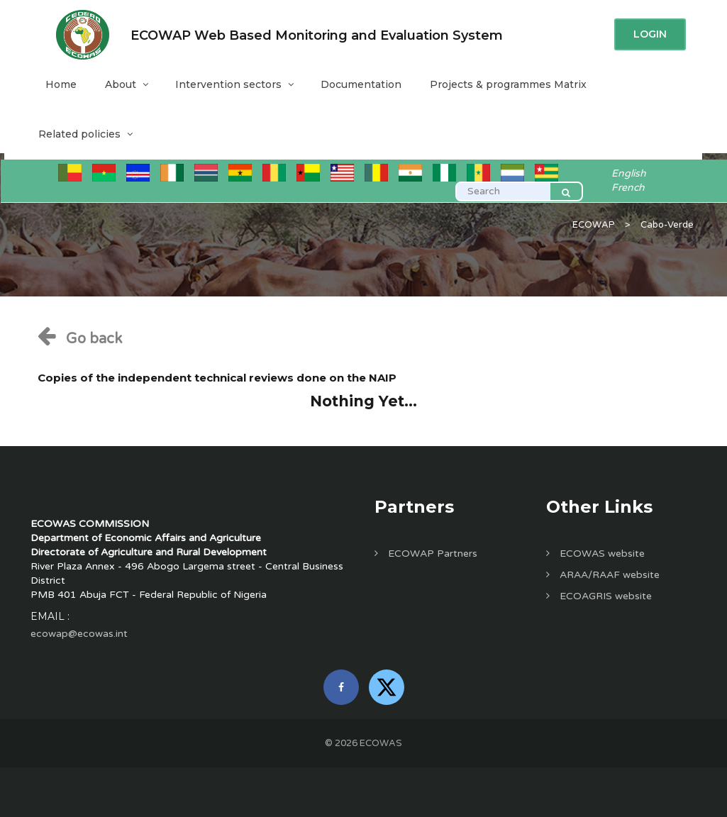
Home (61, 84)
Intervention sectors (233, 84)
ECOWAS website (595, 554)
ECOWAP (593, 224)
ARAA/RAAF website (603, 575)
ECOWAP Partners (425, 554)
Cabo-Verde (667, 224)
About (126, 84)
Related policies (84, 134)
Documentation (361, 84)
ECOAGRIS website (599, 596)
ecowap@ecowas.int (79, 634)
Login (650, 34)
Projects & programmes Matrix (508, 84)
